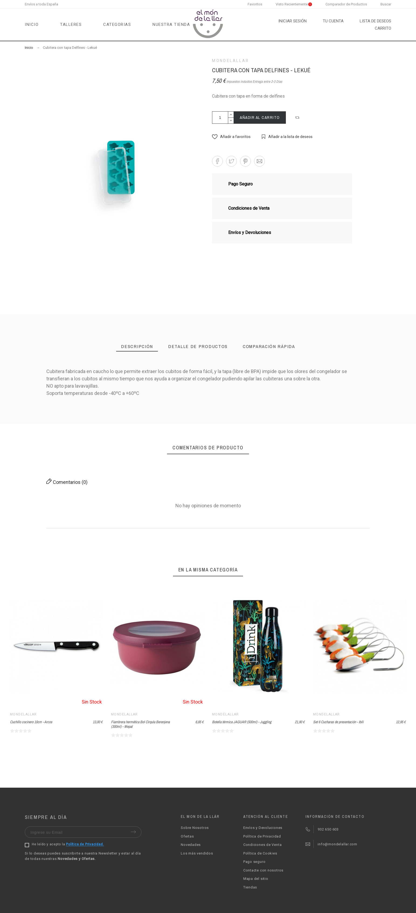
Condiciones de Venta (262, 845)
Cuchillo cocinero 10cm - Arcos (31, 721)
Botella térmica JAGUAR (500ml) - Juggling (241, 721)
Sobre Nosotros (195, 828)
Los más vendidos (197, 853)
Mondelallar (230, 61)
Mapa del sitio (255, 879)
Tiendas (250, 887)
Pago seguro (254, 862)
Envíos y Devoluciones (262, 828)
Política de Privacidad (262, 836)
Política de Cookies (260, 853)
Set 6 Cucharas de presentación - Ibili (338, 721)
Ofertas (187, 836)
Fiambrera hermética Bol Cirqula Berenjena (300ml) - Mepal (140, 724)
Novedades (191, 845)
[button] (298, 117)
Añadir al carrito (260, 117)
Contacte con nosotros (263, 870)
